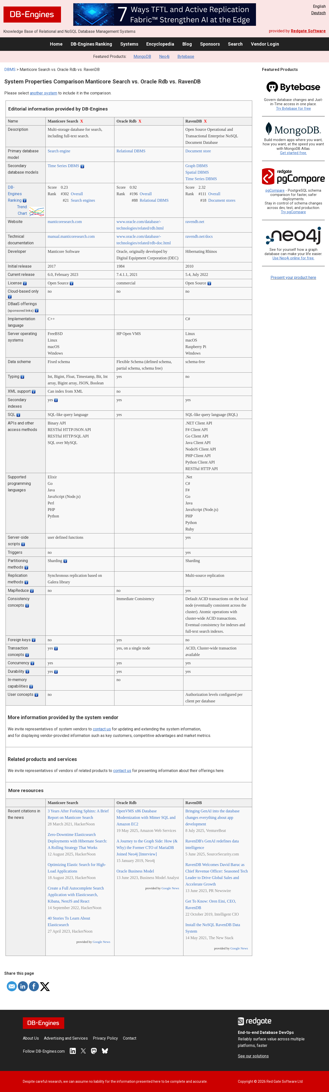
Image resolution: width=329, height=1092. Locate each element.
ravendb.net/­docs (199, 236)
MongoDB (142, 56)
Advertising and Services (66, 1038)
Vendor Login (265, 44)
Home (56, 44)
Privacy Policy (105, 1038)
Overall (77, 194)
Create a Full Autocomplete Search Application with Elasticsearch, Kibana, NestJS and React (76, 894)
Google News (101, 942)
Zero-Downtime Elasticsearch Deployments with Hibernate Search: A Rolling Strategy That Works (77, 841)
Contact (129, 1038)
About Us (31, 1038)
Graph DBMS (196, 166)
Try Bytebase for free (293, 108)
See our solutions (253, 1056)
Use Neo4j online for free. (293, 258)
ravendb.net (194, 222)
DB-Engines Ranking (91, 44)
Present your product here (293, 277)
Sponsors (210, 44)
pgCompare (275, 190)
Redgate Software (308, 31)
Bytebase (185, 56)
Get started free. (293, 153)
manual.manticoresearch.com (71, 236)
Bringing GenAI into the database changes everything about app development (212, 817)
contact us (102, 729)
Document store (198, 151)
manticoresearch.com (65, 222)
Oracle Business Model (135, 871)
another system (43, 93)
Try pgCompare (293, 212)
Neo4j (164, 56)
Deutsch (318, 13)
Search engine (59, 151)
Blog (187, 44)
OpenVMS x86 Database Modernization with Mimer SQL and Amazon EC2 (145, 817)
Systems (129, 44)
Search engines (83, 200)
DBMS (10, 69)
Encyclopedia (160, 44)
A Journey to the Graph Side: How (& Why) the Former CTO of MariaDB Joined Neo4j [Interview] (146, 847)
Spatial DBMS (197, 172)
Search (235, 44)
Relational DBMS (130, 151)
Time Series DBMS (63, 166)
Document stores (221, 200)
